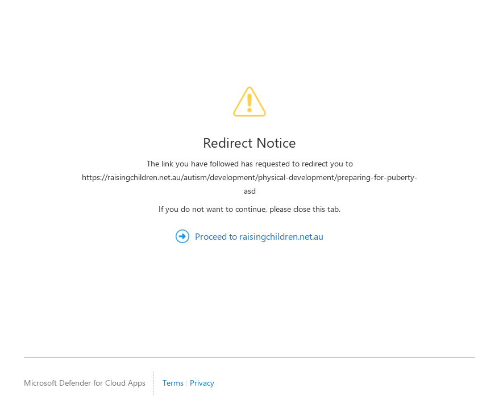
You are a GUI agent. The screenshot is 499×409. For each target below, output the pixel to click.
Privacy (202, 382)
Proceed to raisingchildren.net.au (259, 236)
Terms (173, 382)
